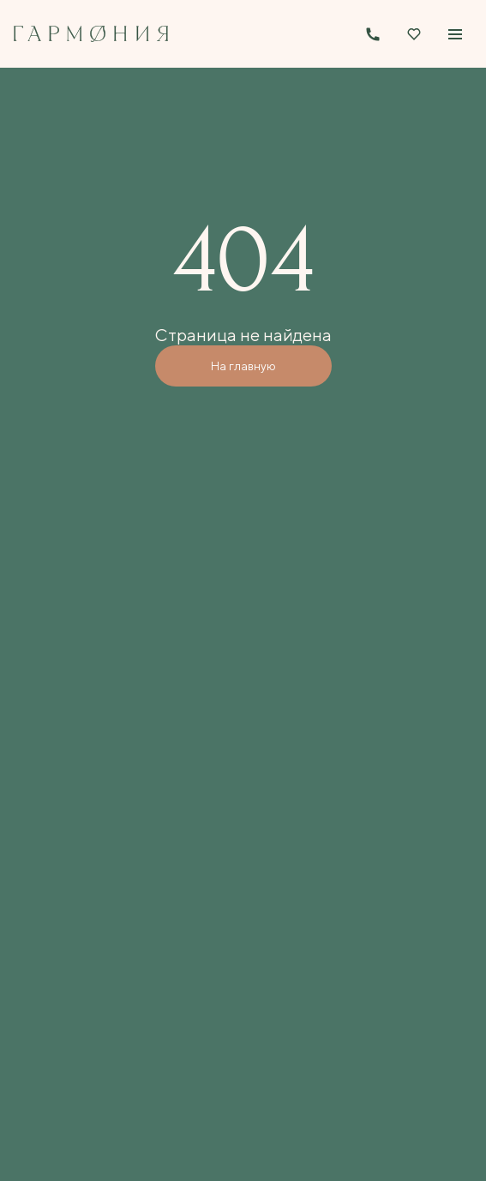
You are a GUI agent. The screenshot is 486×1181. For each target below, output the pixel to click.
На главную (243, 366)
